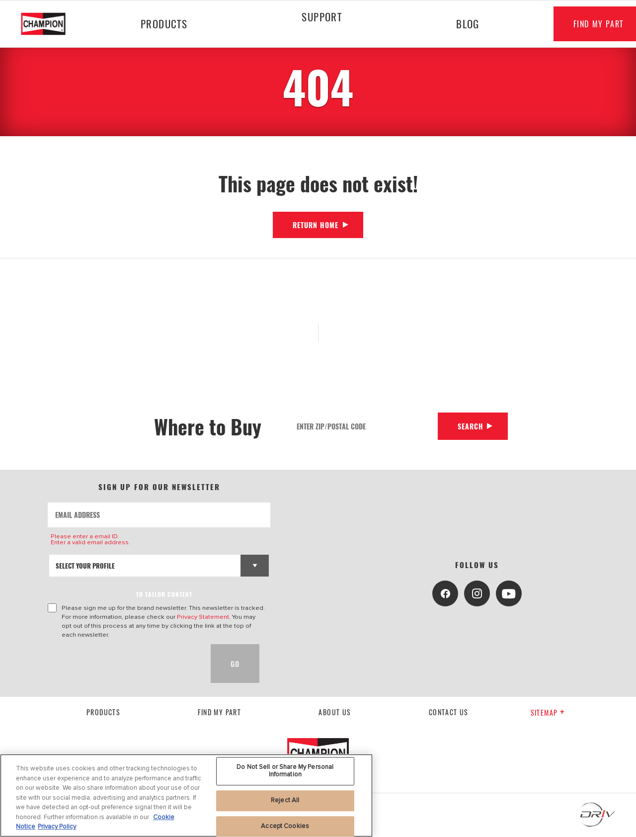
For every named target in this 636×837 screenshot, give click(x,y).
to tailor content (164, 594)
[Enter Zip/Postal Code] (363, 426)
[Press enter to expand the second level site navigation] (321, 43)
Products (164, 23)
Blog (467, 23)
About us (334, 712)
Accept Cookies (285, 826)
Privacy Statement (203, 617)
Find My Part (219, 712)
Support (321, 16)
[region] (186, 795)
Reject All (285, 800)
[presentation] (123, 663)
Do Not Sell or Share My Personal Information (285, 771)
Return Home (315, 225)
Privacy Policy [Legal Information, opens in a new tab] (57, 827)
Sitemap (548, 712)
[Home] (51, 23)
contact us (449, 712)
